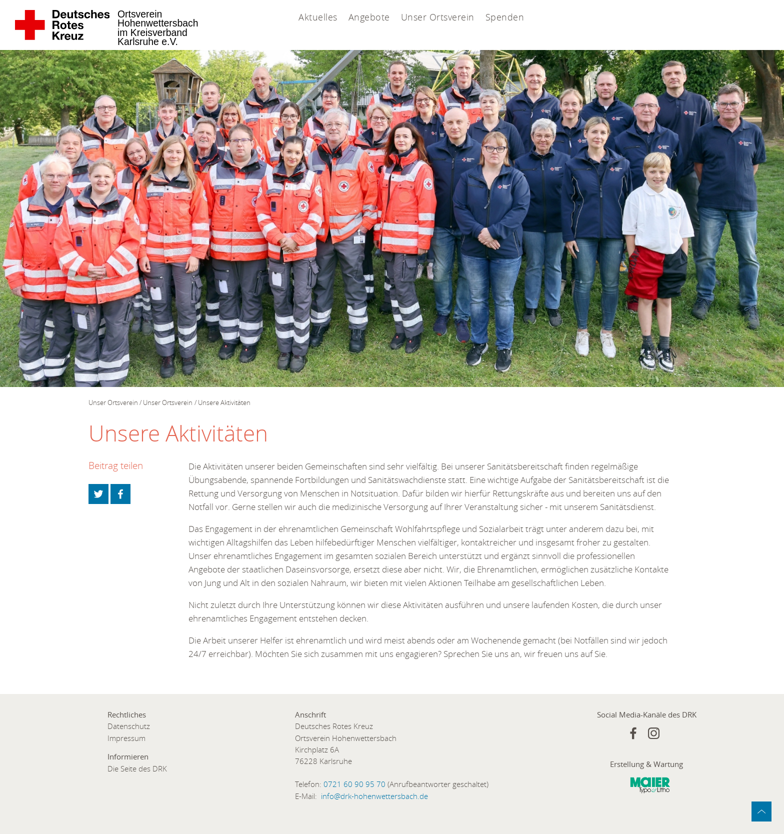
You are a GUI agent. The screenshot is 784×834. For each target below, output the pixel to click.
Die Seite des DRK (137, 769)
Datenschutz (129, 726)
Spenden (505, 17)
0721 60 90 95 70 (355, 784)
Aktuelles (318, 17)
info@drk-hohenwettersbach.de (374, 796)
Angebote (369, 17)
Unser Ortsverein (437, 17)
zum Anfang (762, 812)
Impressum (127, 738)
